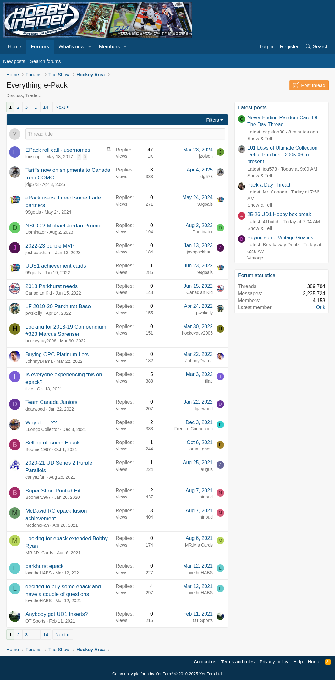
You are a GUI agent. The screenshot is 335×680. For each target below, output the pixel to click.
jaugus (206, 469)
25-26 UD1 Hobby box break (279, 214)
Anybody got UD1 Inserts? (56, 614)
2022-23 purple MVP (49, 246)
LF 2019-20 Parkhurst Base (58, 306)
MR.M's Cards (39, 552)
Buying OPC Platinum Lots (57, 354)
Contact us (205, 661)
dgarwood (35, 408)
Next (60, 107)
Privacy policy (274, 661)
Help (298, 661)
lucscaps (33, 156)
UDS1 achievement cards (55, 266)
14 (45, 107)
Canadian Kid (38, 293)
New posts (14, 61)
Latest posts (252, 108)
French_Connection (193, 428)
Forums (40, 46)
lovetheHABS (38, 572)
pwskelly (33, 313)
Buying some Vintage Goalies (280, 237)
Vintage (255, 257)
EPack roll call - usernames (57, 150)
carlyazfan (35, 477)
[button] (89, 47)
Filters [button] (212, 119)
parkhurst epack (44, 566)
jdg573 (32, 184)
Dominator (35, 232)
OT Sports (35, 620)
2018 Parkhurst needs (51, 286)
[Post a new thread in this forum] (125, 134)
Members (109, 46)
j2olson (206, 156)
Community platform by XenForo (167, 674)
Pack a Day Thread (268, 185)
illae (29, 388)
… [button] (35, 107)
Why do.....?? (41, 423)
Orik (320, 307)
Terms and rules (238, 661)
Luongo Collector (42, 429)
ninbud (206, 496)
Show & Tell (259, 138)
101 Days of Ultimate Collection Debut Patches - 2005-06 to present (282, 155)
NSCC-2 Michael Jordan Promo (62, 226)
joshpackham (38, 252)
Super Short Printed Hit (52, 491)
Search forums (45, 61)
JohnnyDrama (39, 361)
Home (14, 46)
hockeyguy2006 (40, 340)
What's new (71, 46)
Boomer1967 (38, 449)
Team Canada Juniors (51, 402)
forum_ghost (200, 448)
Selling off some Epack (52, 443)
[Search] (317, 47)
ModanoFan (37, 525)
